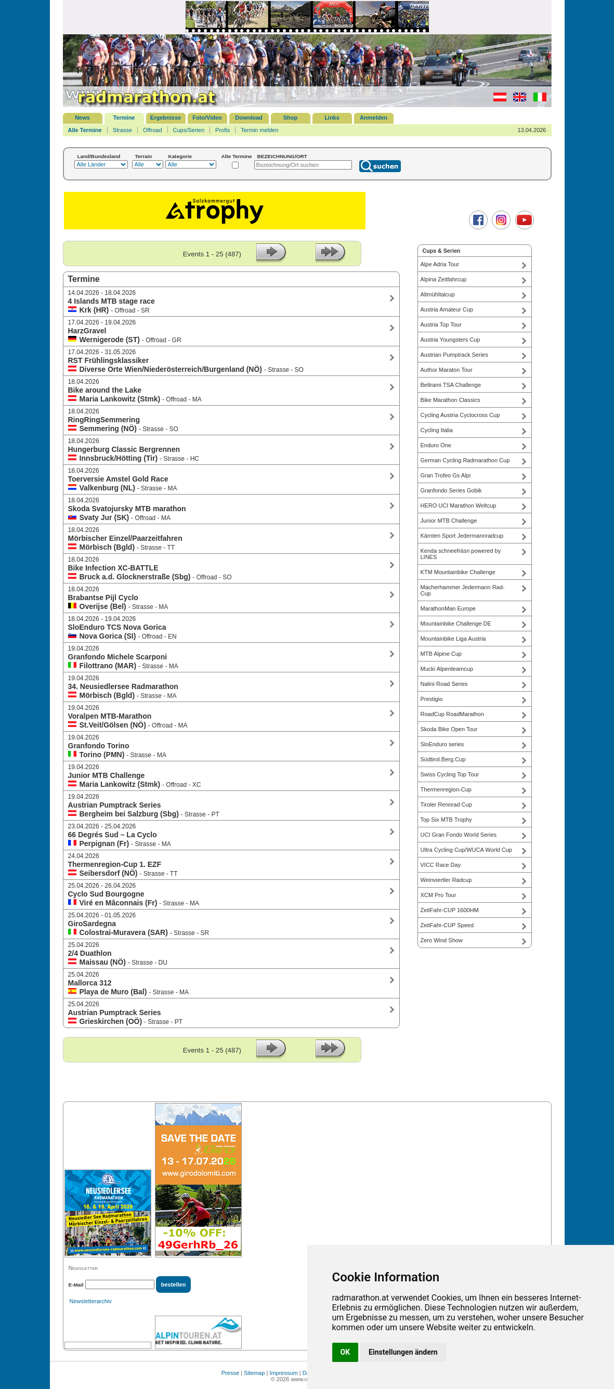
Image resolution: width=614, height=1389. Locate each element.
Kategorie (180, 156)
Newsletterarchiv (91, 1301)
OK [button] (345, 1352)
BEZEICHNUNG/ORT (282, 156)
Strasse (122, 130)
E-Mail (76, 1285)
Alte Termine (236, 156)
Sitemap (254, 1373)
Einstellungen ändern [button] (403, 1352)
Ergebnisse (165, 117)
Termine (124, 117)
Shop (290, 117)
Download (249, 117)
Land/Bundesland (99, 156)
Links (331, 117)
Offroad (152, 130)
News (82, 117)
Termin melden (259, 130)
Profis (222, 130)
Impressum (283, 1373)
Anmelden (373, 117)
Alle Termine (85, 130)
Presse (230, 1373)
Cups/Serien (189, 130)
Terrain (143, 156)
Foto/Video (207, 117)
